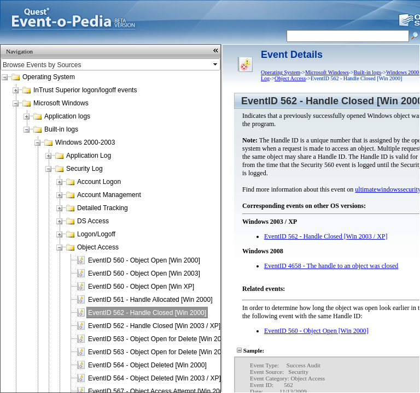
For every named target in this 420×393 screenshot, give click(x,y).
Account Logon (99, 182)
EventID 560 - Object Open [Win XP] (141, 286)
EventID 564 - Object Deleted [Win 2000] (147, 365)
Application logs (67, 116)
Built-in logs (61, 129)
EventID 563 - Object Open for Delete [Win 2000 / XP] (166, 339)
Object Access (98, 247)
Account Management (109, 195)
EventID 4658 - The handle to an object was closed (331, 266)
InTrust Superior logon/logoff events (85, 90)
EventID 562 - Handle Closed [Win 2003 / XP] (154, 326)
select (216, 64)
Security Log (84, 168)
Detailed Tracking (102, 208)
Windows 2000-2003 (85, 142)
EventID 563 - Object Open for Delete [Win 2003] (159, 352)
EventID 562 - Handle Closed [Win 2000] (147, 313)
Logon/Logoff (96, 234)
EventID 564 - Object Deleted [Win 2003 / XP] (154, 378)
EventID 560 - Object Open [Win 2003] (144, 273)
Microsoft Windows (61, 103)
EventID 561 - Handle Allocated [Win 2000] (150, 299)
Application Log (88, 155)
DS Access (93, 221)
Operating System (48, 77)
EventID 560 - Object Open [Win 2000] (144, 260)
